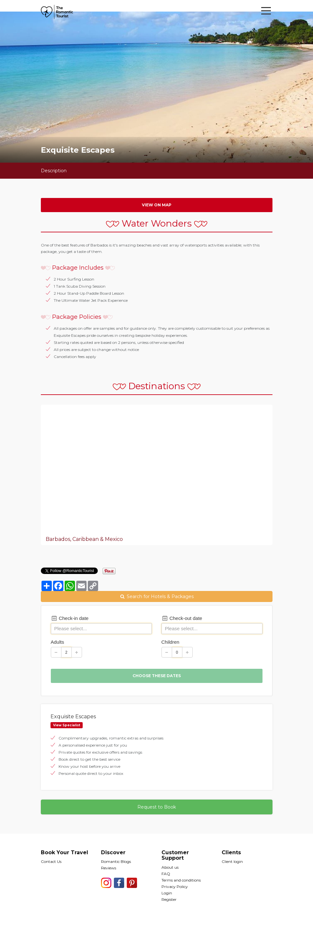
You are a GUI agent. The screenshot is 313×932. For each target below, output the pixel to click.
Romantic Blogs (116, 861)
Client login (232, 861)
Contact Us (51, 861)
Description (54, 171)
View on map (156, 204)
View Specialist (66, 725)
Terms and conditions (181, 880)
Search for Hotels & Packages (156, 596)
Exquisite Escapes (73, 716)
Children (170, 642)
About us (170, 867)
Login (166, 893)
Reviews (108, 867)
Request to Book (156, 807)
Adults (57, 642)
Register (169, 899)
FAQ (165, 873)
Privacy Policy (174, 886)
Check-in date (70, 618)
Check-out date (181, 618)
